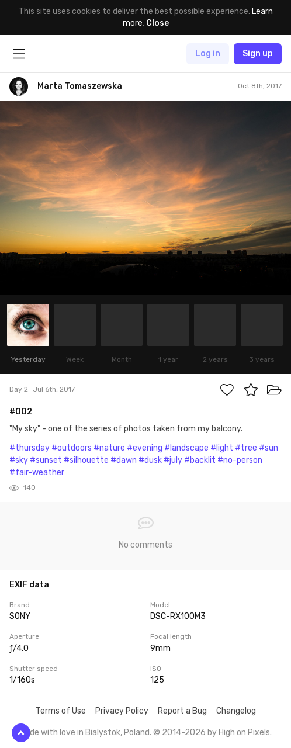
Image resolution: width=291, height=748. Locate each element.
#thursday (29, 448)
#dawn (123, 460)
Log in (207, 53)
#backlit (200, 460)
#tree (246, 448)
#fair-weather (36, 472)
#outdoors (71, 448)
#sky (18, 460)
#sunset (46, 460)
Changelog (236, 711)
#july (173, 460)
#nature (109, 448)
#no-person (239, 460)
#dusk (150, 460)
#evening (144, 448)
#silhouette (86, 460)
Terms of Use (61, 711)
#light (221, 448)
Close (157, 23)
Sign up (258, 53)
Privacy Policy (121, 711)
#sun (268, 448)
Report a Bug (182, 711)
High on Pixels (244, 732)
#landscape (186, 448)
